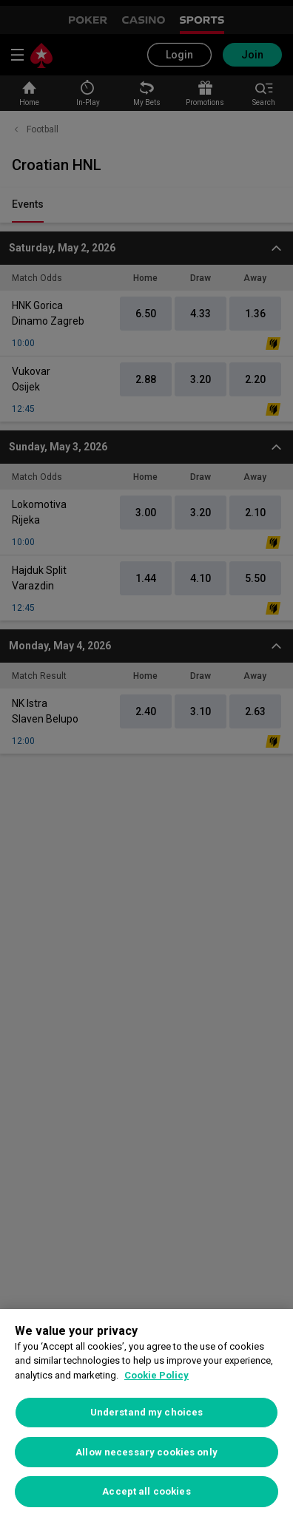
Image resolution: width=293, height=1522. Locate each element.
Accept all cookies (146, 1491)
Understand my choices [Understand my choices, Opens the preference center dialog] (146, 1412)
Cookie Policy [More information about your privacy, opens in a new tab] (156, 1375)
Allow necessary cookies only (146, 1452)
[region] (146, 1415)
